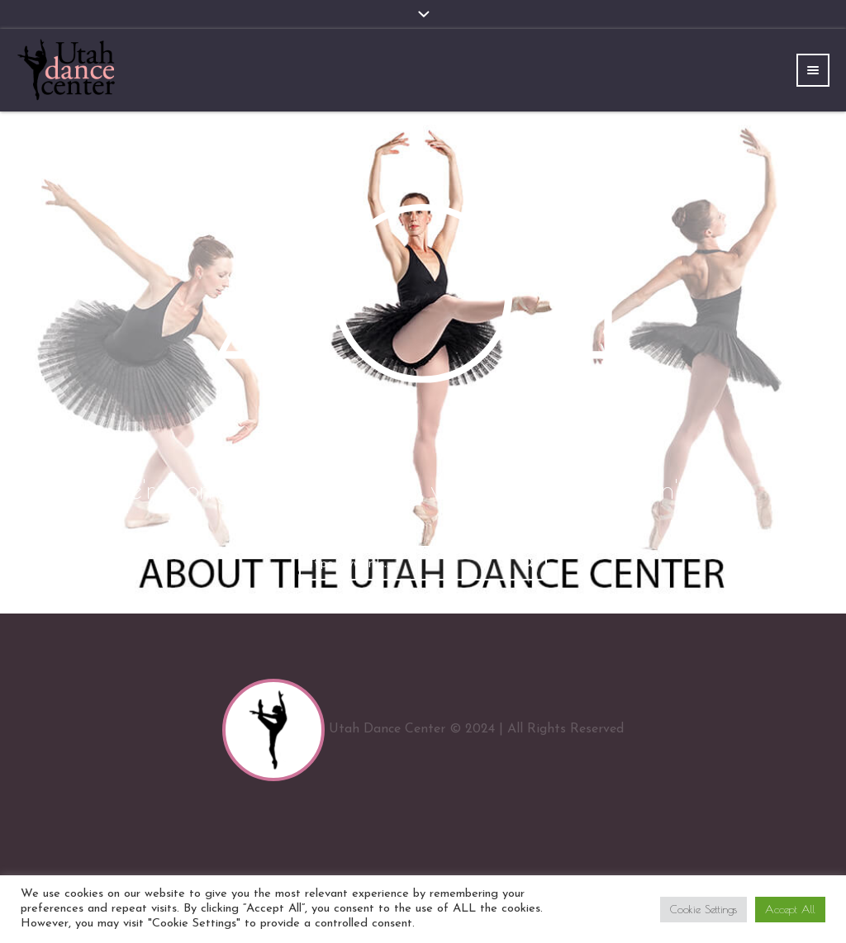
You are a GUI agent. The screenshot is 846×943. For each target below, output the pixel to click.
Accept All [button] (790, 909)
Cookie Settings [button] (703, 909)
